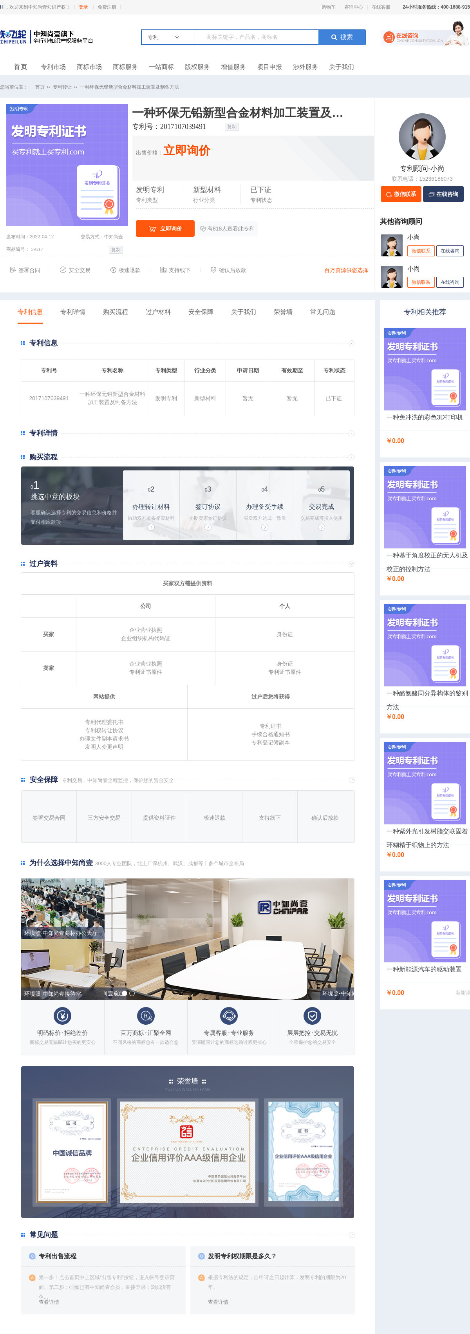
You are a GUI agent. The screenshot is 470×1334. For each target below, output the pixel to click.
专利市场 (53, 67)
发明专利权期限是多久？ (242, 1256)
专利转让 (62, 87)
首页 (21, 67)
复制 (116, 249)
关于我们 (341, 67)
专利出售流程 (57, 1256)
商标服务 (125, 67)
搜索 (342, 37)
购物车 (329, 7)
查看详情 (49, 1302)
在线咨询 (450, 251)
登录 (83, 7)
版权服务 (197, 67)
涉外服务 (305, 67)
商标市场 (89, 67)
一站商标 (161, 67)
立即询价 (165, 229)
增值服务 (233, 67)
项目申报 (269, 67)
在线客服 (381, 7)
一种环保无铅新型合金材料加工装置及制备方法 (129, 87)
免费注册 (107, 7)
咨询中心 (353, 7)
